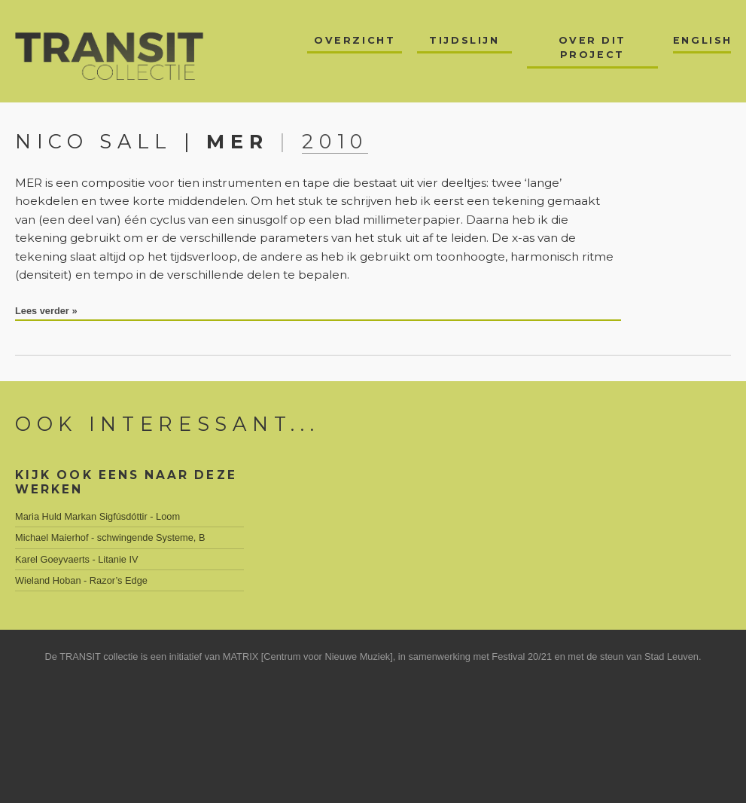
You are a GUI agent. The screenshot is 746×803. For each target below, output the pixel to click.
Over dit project (592, 47)
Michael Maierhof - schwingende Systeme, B (110, 537)
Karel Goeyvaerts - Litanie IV (77, 559)
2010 (335, 141)
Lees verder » (46, 310)
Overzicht (354, 40)
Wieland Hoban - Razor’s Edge (81, 580)
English (702, 40)
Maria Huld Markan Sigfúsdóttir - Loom (97, 516)
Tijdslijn (464, 40)
